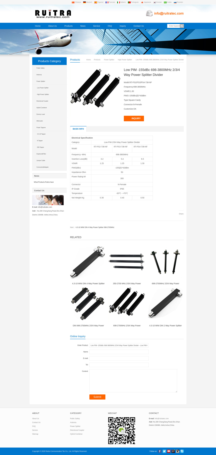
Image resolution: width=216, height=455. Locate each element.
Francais (110, 2)
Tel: (87, 365)
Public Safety (40, 68)
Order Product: (82, 345)
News (83, 26)
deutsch (87, 2)
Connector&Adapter (43, 167)
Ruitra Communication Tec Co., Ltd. (59, 451)
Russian (178, 2)
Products (68, 26)
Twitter (164, 451)
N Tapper (40, 140)
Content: (85, 371)
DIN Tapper (40, 147)
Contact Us (139, 26)
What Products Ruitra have (44, 182)
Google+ (173, 451)
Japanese (146, 2)
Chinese (76, 2)
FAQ (110, 26)
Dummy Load (41, 114)
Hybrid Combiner (42, 107)
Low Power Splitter (42, 88)
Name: (85, 352)
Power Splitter (109, 60)
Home (37, 26)
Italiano (121, 2)
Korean (157, 2)
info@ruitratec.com (45, 207)
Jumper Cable (41, 160)
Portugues (133, 2)
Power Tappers (41, 127)
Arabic (168, 2)
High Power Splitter (125, 60)
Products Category (49, 61)
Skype (182, 451)
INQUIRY (136, 118)
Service (96, 26)
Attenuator (40, 121)
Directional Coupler (42, 101)
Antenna (39, 74)
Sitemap (35, 434)
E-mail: (85, 358)
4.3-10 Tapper (41, 134)
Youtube (168, 451)
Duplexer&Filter (41, 154)
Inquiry (123, 26)
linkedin (177, 451)
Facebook (159, 451)
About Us (52, 26)
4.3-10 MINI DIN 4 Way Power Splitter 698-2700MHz (95, 227)
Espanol (98, 2)
